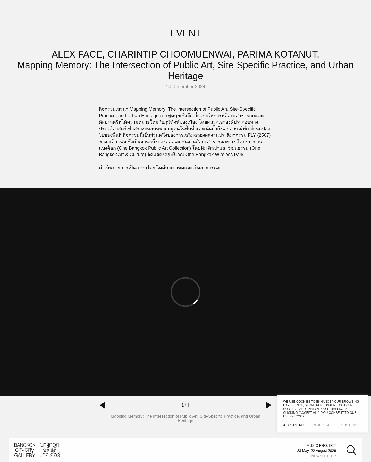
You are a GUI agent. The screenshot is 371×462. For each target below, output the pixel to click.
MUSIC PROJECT (321, 445)
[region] (322, 414)
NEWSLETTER (323, 456)
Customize (351, 425)
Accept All (294, 425)
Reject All (322, 425)
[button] (102, 405)
